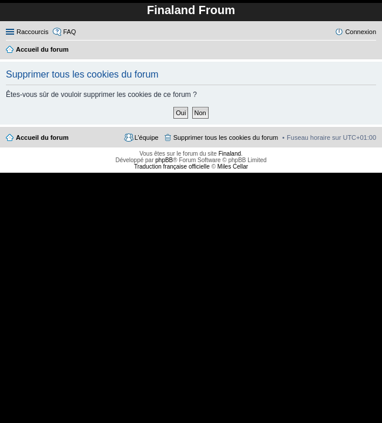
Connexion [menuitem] (360, 31)
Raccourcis (32, 31)
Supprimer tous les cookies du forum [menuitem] (226, 137)
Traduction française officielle (172, 166)
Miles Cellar (232, 166)
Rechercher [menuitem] (371, 50)
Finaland (230, 153)
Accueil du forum (42, 137)
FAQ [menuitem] (69, 31)
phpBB (164, 160)
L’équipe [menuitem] (147, 137)
